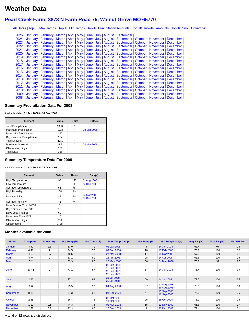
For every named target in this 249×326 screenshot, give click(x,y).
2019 (19, 57)
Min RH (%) (238, 241)
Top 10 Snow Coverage (188, 28)
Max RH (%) (217, 241)
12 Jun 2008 (113, 268)
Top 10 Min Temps (72, 28)
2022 (19, 46)
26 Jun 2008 (113, 274)
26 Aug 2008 (165, 287)
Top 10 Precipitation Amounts (108, 28)
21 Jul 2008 (113, 277)
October (141, 39)
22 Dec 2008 (90, 184)
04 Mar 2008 (90, 144)
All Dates (19, 28)
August (109, 35)
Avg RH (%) (196, 241)
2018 (19, 61)
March (60, 35)
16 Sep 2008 (165, 294)
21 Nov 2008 (165, 304)
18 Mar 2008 (90, 129)
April (71, 35)
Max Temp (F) (92, 241)
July (98, 35)
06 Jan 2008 (113, 246)
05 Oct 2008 (113, 297)
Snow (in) (49, 241)
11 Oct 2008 (113, 301)
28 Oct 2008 (165, 299)
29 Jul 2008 (113, 280)
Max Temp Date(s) (119, 241)
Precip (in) (30, 241)
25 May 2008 (113, 261)
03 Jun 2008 (113, 264)
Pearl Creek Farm (25, 19)
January (32, 35)
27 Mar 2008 (113, 253)
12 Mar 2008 (90, 195)
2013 (19, 79)
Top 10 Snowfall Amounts (150, 28)
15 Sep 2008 (165, 291)
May (80, 35)
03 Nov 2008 (113, 304)
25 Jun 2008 (113, 271)
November (156, 39)
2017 (19, 64)
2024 (19, 39)
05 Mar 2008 (165, 253)
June (89, 35)
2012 (19, 83)
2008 (19, 97)
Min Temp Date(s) (171, 241)
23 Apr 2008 (113, 257)
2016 (19, 68)
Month (12, 241)
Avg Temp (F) (69, 241)
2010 (19, 90)
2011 (19, 86)
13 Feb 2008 (165, 250)
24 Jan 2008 (165, 246)
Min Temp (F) (146, 241)
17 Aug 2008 (165, 284)
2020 (19, 53)
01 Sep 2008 (113, 292)
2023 (19, 42)
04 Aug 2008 (90, 180)
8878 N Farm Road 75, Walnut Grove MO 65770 (102, 19)
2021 (19, 50)
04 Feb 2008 (113, 250)
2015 (19, 72)
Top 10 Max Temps (42, 28)
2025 (19, 35)
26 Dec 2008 (113, 308)
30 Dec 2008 (90, 198)
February (47, 35)
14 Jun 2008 (165, 269)
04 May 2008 (166, 261)
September (124, 35)
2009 (19, 94)
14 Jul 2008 (165, 279)
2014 (19, 75)
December (174, 39)
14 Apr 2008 (165, 257)
